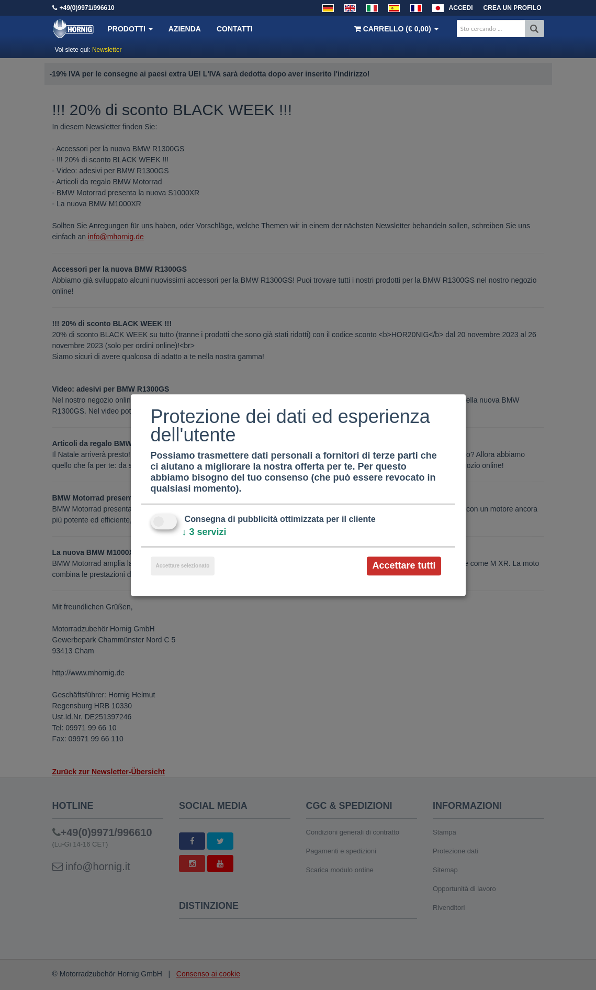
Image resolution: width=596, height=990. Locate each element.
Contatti (235, 29)
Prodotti (130, 29)
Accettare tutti (403, 566)
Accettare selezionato (183, 566)
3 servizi (204, 532)
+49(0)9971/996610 (87, 8)
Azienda (184, 29)
